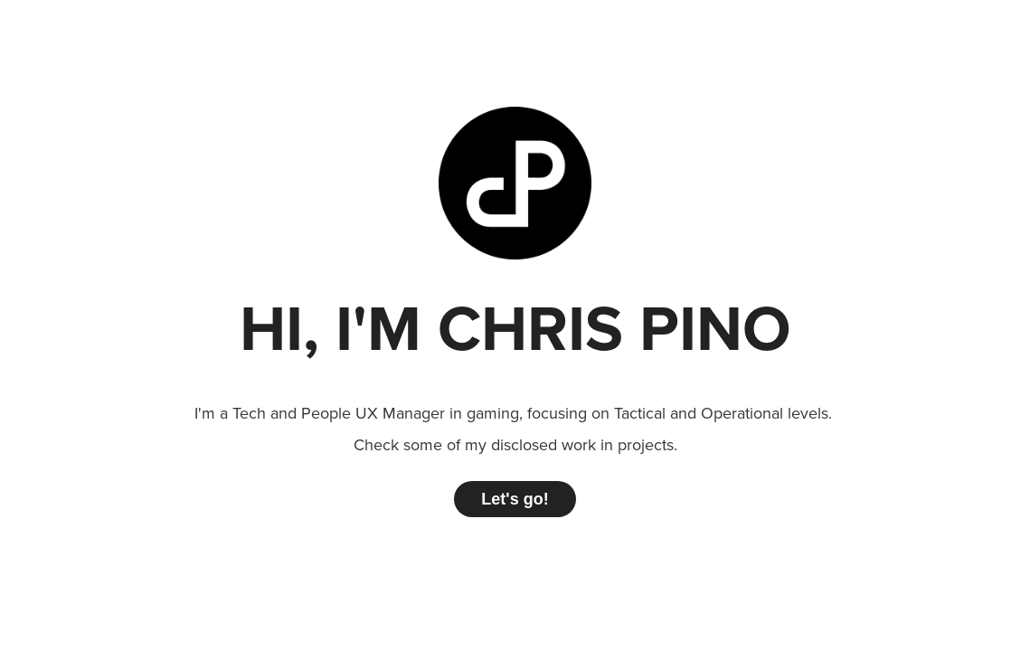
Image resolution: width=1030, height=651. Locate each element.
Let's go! (514, 499)
